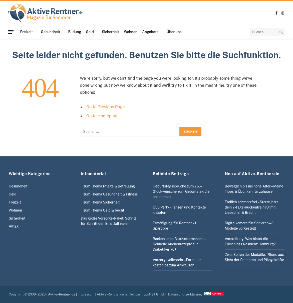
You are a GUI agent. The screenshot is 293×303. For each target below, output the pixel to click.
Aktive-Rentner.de (61, 294)
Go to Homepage (102, 115)
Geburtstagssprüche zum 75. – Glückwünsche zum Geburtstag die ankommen (181, 191)
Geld (90, 32)
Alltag (14, 226)
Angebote (150, 32)
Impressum (86, 294)
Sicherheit (110, 32)
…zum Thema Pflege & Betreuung (108, 186)
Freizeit (26, 32)
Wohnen (130, 32)
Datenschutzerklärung (185, 294)
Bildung (74, 32)
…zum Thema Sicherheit (100, 202)
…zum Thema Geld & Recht (102, 210)
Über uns (174, 32)
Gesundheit (50, 32)
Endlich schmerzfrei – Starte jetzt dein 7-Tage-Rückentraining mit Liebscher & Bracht (251, 207)
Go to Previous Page (105, 106)
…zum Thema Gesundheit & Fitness (109, 194)
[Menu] (11, 32)
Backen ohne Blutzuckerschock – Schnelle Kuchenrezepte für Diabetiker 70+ (179, 244)
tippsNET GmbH (153, 294)
